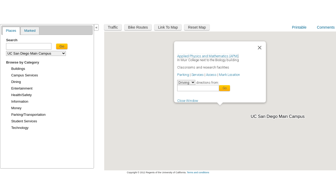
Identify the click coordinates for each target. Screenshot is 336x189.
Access (211, 74)
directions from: (207, 82)
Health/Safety (21, 95)
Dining (16, 82)
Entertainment (22, 88)
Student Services (24, 121)
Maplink (17, 11)
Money (16, 108)
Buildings (18, 69)
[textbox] (28, 46)
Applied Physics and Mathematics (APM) (207, 56)
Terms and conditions (198, 172)
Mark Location (229, 74)
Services (197, 74)
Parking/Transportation (28, 115)
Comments (326, 27)
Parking (183, 74)
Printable (299, 27)
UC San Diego (302, 11)
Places (11, 31)
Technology (20, 128)
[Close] (259, 47)
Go (62, 46)
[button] (220, 108)
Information (19, 101)
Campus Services (24, 75)
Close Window (187, 100)
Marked (29, 31)
